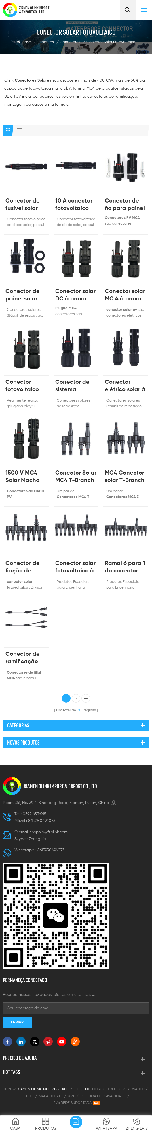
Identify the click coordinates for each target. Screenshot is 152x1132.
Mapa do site (50, 1096)
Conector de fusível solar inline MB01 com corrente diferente (23, 205)
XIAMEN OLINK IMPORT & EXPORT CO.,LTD (60, 786)
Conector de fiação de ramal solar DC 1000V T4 (25, 568)
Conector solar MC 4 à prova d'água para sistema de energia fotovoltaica (125, 296)
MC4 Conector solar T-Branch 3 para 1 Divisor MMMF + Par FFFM (125, 477)
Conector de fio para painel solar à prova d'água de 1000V (125, 205)
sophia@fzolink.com (50, 832)
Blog (28, 1096)
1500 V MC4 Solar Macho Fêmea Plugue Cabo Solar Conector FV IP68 (24, 477)
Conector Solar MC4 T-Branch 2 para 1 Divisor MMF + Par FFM (75, 477)
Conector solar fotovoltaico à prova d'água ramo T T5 (75, 568)
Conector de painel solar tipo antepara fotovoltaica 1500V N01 (24, 296)
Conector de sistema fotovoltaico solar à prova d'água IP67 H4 (75, 386)
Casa (24, 42)
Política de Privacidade (103, 1096)
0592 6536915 (34, 814)
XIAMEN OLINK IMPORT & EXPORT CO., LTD (34, 10)
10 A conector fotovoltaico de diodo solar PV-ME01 (74, 205)
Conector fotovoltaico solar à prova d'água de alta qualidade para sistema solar (25, 386)
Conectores (70, 42)
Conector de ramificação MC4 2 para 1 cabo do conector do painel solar (23, 658)
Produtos (46, 42)
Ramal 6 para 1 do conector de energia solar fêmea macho (125, 568)
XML (71, 1096)
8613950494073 (41, 821)
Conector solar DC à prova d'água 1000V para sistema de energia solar (75, 296)
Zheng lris (37, 839)
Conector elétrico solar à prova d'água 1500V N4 (125, 386)
